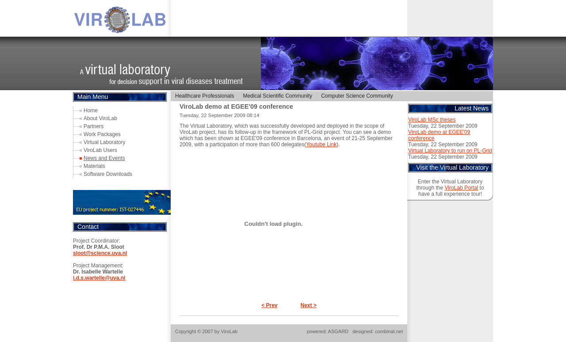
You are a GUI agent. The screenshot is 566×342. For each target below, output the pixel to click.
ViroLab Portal (461, 188)
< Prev (269, 305)
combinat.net (389, 331)
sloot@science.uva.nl (100, 253)
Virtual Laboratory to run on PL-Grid (450, 151)
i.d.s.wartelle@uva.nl (99, 278)
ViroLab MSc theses (431, 120)
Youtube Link (321, 144)
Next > (309, 305)
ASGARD (338, 331)
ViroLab (229, 331)
